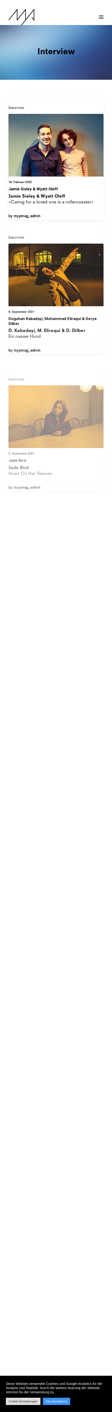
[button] (101, 14)
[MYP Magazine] (21, 17)
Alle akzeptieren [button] (57, 1401)
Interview (16, 107)
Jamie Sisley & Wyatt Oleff (33, 189)
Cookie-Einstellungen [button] (23, 1401)
